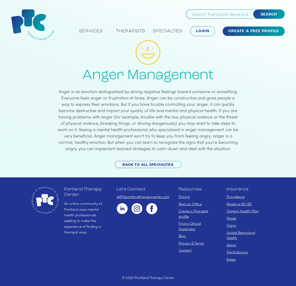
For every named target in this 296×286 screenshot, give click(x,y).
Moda (231, 218)
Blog (182, 235)
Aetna (231, 245)
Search (269, 14)
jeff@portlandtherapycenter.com (143, 196)
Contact (185, 250)
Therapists (130, 31)
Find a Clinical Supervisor (190, 226)
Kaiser (231, 259)
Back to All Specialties (147, 165)
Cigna (231, 225)
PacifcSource (237, 252)
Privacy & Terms (191, 243)
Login (202, 31)
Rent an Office (190, 203)
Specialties (168, 31)
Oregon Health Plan (243, 211)
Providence (236, 196)
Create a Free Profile (253, 31)
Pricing (184, 196)
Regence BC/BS (239, 203)
